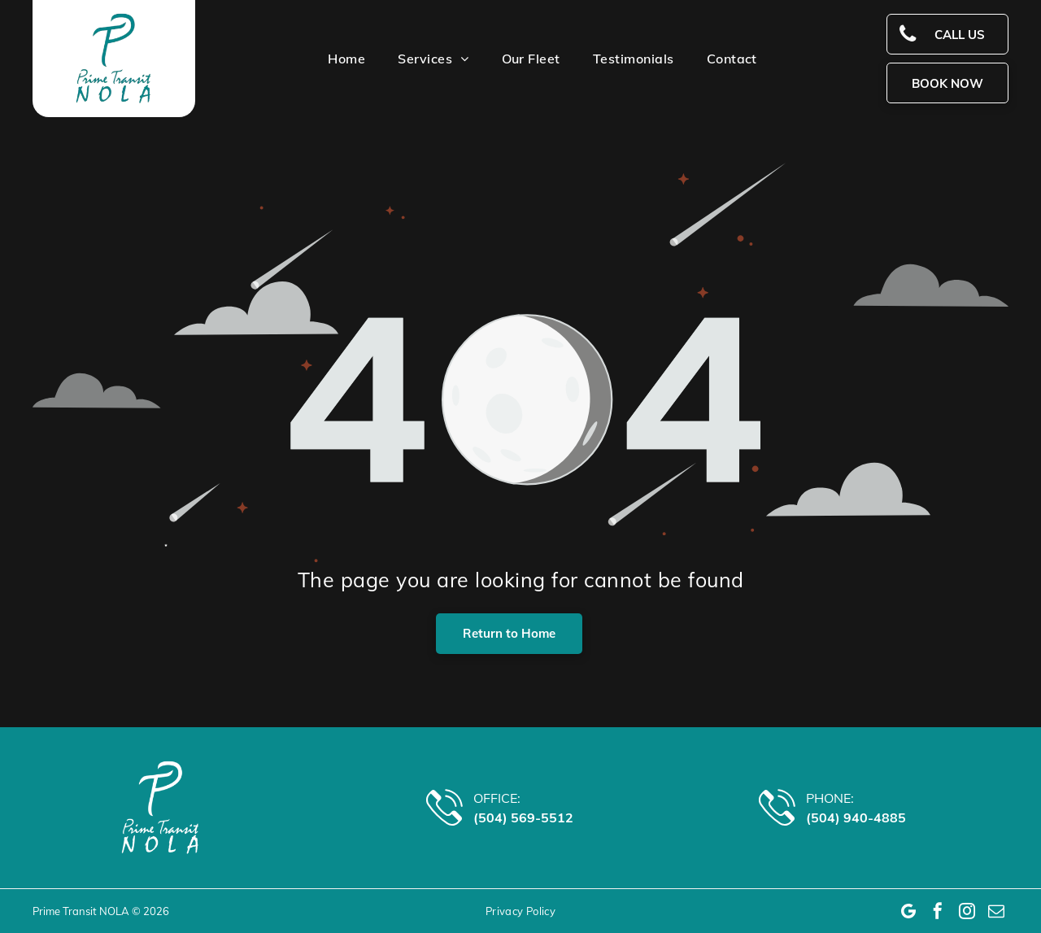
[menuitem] (330, 58)
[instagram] (967, 911)
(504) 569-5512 (523, 817)
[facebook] (938, 911)
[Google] (908, 911)
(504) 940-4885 (856, 817)
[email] (996, 911)
